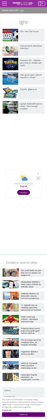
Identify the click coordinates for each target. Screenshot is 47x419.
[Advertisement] (23, 140)
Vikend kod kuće (13, 10)
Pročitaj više (7, 410)
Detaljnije (23, 192)
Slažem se (23, 414)
